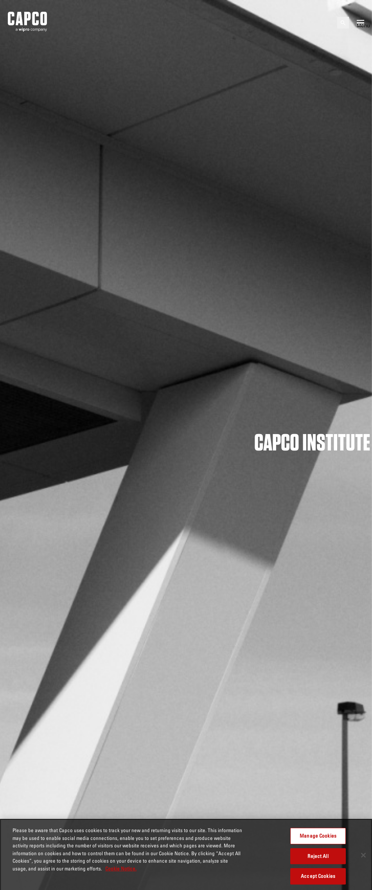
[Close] (363, 857)
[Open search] (343, 23)
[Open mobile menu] (360, 22)
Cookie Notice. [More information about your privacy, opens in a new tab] (121, 870)
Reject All (317, 858)
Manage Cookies (318, 837)
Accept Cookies (318, 878)
